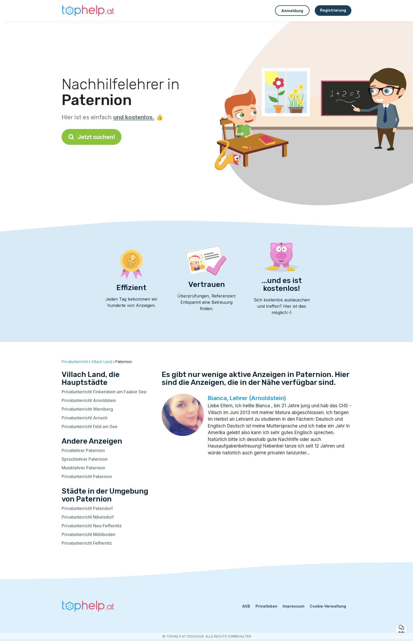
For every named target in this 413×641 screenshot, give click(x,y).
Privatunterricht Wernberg (87, 409)
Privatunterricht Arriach (84, 417)
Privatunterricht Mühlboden (88, 534)
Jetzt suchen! (91, 136)
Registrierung (333, 10)
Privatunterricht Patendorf (87, 508)
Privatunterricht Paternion (87, 476)
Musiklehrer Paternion (83, 467)
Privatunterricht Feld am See (89, 426)
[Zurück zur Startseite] (88, 10)
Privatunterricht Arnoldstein (89, 400)
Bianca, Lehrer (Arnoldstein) (247, 398)
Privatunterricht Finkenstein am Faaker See (104, 391)
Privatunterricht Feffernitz (87, 543)
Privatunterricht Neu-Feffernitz (92, 525)
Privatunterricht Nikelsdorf (88, 517)
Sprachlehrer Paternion (84, 459)
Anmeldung (292, 10)
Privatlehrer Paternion (83, 450)
